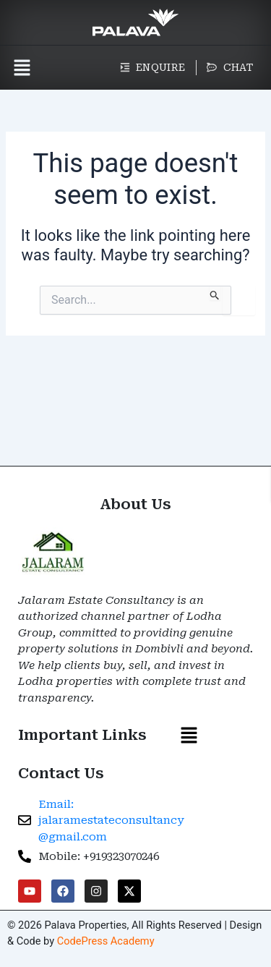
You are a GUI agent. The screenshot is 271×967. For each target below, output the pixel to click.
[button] (21, 67)
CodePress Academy (106, 940)
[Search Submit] (215, 293)
